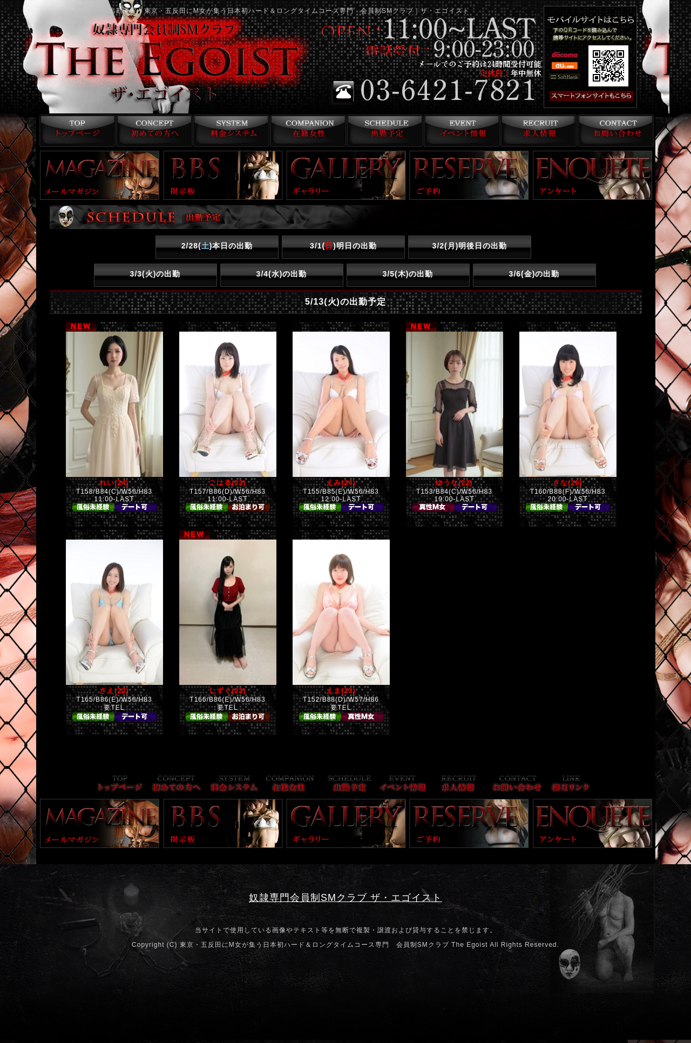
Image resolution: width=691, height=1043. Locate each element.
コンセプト (152, 130)
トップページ (74, 130)
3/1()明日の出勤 (343, 245)
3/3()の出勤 (155, 274)
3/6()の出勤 (534, 274)
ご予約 (469, 175)
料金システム (229, 130)
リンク (571, 784)
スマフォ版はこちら (605, 96)
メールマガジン (100, 175)
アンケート (593, 175)
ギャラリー (346, 175)
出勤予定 (383, 130)
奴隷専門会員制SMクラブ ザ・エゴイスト (345, 897)
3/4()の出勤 (281, 274)
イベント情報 (460, 130)
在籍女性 (306, 130)
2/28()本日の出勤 (217, 245)
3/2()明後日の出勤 (469, 245)
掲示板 (223, 175)
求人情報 (538, 130)
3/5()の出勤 (408, 274)
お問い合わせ (615, 130)
